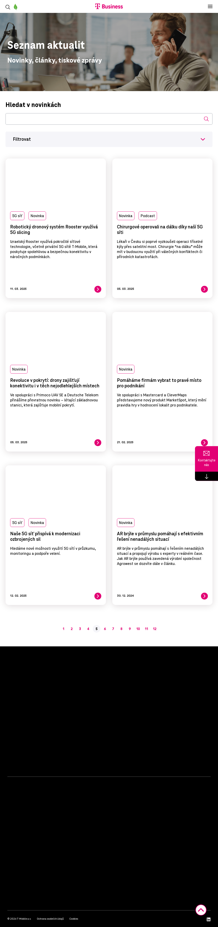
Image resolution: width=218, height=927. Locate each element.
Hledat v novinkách (33, 105)
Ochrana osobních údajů (50, 918)
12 (155, 629)
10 (138, 629)
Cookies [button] (73, 918)
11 (146, 629)
